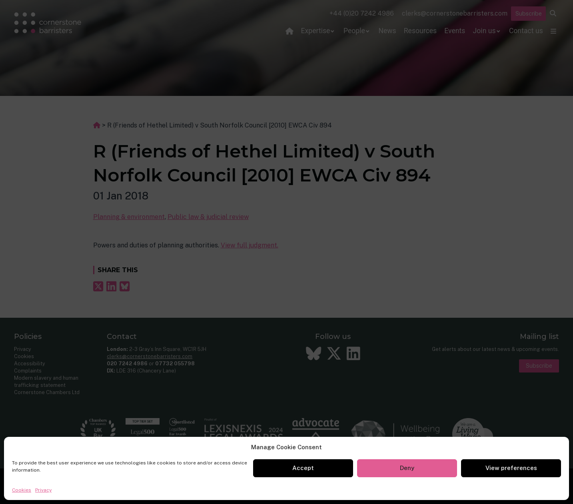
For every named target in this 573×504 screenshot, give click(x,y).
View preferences (511, 467)
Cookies (21, 490)
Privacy (43, 490)
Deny (407, 467)
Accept (303, 467)
